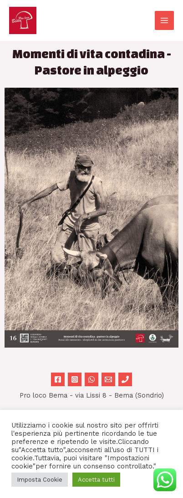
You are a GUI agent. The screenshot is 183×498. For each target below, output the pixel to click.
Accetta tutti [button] (96, 479)
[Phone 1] (125, 379)
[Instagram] (74, 379)
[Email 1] (108, 379)
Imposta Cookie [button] (39, 479)
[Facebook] (58, 379)
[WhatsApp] (91, 379)
